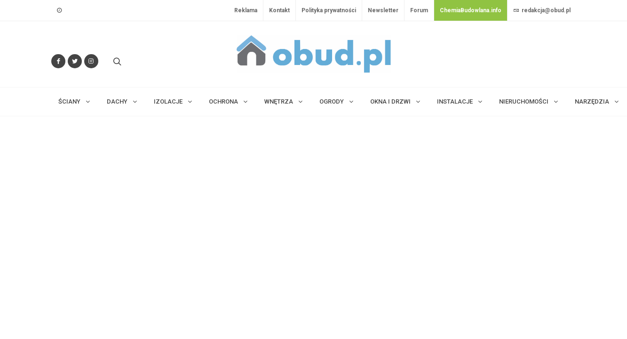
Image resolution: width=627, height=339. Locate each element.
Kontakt (279, 10)
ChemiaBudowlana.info (470, 10)
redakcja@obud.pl (542, 10)
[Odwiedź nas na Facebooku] (58, 61)
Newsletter (383, 10)
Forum (419, 10)
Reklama (245, 10)
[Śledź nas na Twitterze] (75, 61)
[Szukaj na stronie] (116, 61)
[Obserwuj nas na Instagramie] (91, 61)
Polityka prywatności (329, 10)
